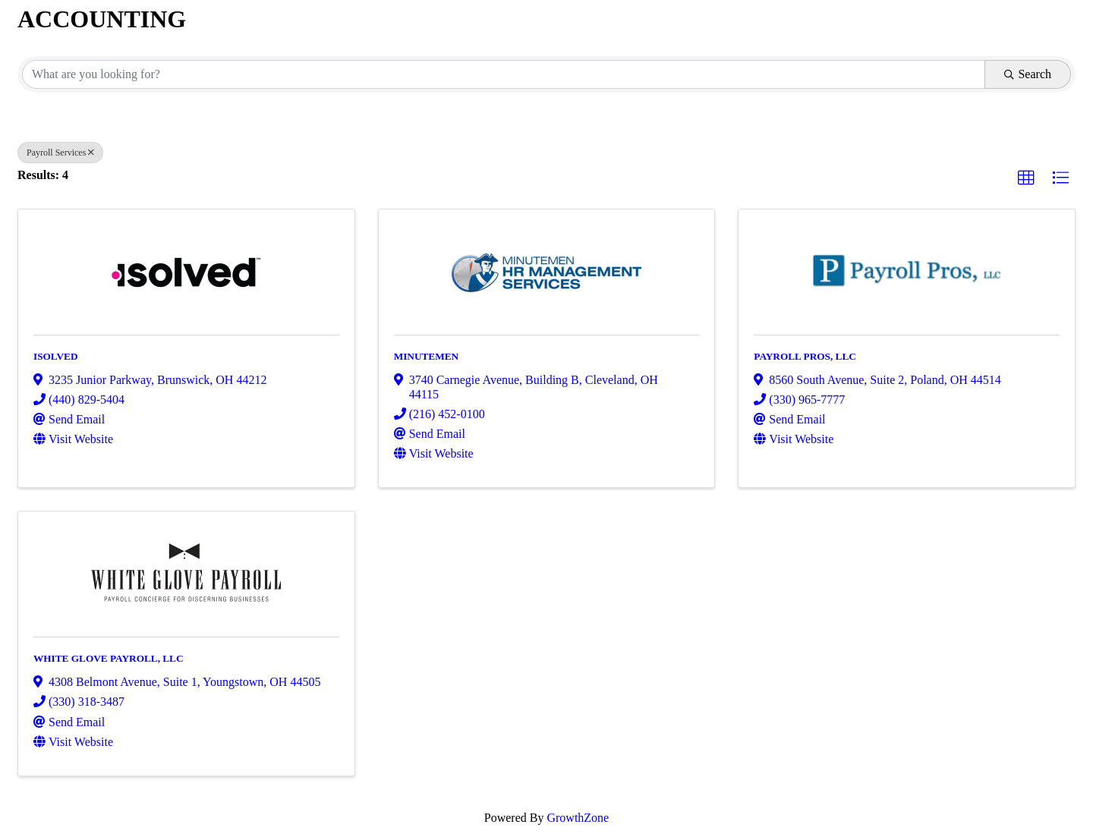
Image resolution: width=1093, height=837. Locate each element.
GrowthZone (577, 817)
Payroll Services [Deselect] (60, 152)
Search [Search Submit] (1027, 74)
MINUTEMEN (426, 356)
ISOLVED (55, 356)
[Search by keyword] (503, 74)
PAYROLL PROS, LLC (805, 356)
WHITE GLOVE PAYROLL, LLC (108, 658)
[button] (1026, 178)
